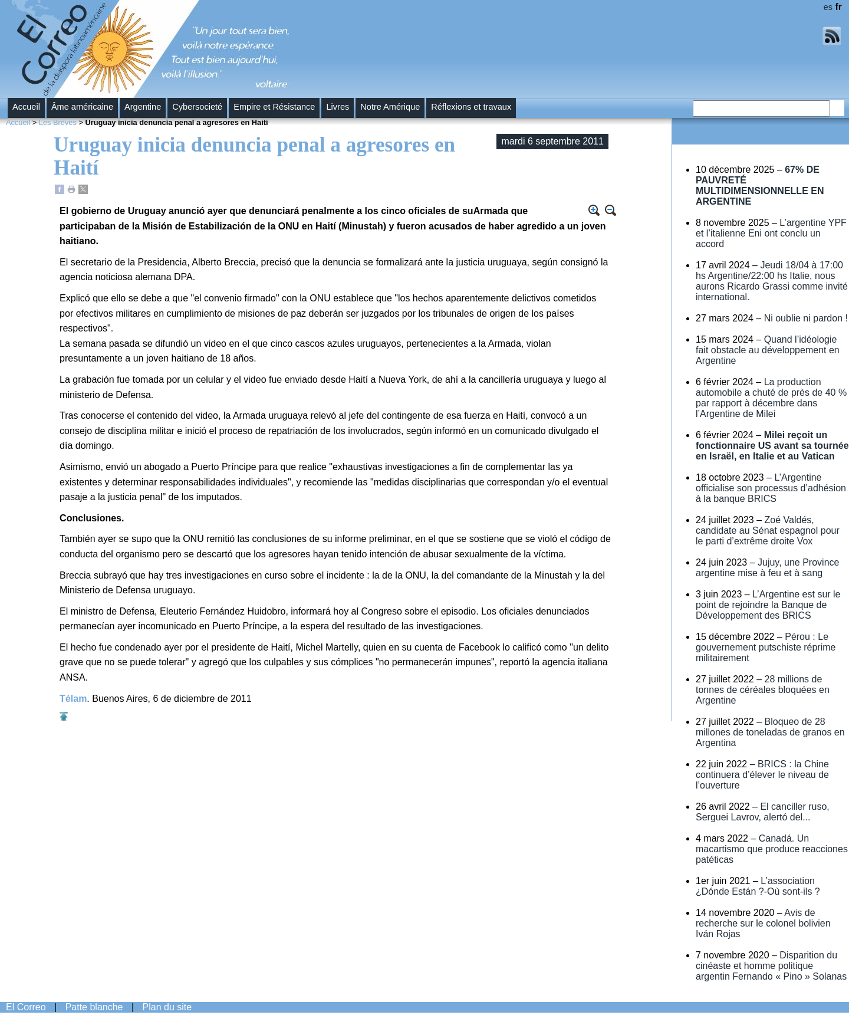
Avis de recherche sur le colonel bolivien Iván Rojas (763, 923)
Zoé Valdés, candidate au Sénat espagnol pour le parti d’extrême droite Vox (768, 530)
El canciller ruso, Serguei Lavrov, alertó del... (763, 812)
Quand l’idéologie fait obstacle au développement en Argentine (768, 350)
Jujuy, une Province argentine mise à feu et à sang (767, 567)
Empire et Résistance (274, 106)
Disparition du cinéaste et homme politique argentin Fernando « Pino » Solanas (771, 965)
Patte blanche (94, 1007)
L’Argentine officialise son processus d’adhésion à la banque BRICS (771, 488)
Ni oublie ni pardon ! (806, 318)
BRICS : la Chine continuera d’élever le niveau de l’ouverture (762, 774)
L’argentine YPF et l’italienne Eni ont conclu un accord (771, 233)
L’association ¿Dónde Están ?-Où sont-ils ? (758, 886)
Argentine (142, 106)
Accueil (26, 106)
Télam (73, 699)
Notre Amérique (390, 106)
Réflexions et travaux (471, 106)
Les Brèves (58, 122)
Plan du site (167, 1007)
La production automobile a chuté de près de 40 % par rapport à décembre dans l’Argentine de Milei (771, 398)
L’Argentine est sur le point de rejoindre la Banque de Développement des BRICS (768, 604)
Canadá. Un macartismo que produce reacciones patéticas (772, 849)
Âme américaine (82, 106)
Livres (337, 106)
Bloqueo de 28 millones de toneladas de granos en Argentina (770, 732)
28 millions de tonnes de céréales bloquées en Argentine (763, 689)
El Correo (26, 1007)
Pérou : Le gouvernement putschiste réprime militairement (765, 647)
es (828, 7)
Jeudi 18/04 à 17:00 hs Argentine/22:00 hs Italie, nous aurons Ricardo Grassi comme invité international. (772, 281)
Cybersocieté (197, 106)
